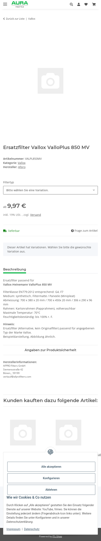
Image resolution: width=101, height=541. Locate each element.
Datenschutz (31, 529)
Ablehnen (51, 489)
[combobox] (50, 190)
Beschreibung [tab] (14, 269)
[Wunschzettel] (86, 4)
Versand (35, 215)
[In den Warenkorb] (6, 31)
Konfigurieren (51, 478)
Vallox (21, 163)
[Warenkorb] (94, 4)
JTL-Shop (57, 536)
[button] (72, 4)
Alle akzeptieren (51, 466)
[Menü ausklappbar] (5, 2)
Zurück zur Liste (15, 18)
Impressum (13, 529)
